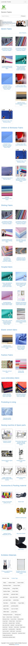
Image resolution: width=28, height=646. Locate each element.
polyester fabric (14, 594)
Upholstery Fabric (21, 633)
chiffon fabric (6, 611)
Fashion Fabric (7, 355)
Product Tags (14, 578)
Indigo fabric (6, 608)
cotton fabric (6, 594)
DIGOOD (17, 644)
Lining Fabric (15, 588)
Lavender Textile (6, 2)
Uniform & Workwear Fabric (12, 128)
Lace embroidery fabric (10, 378)
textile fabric (16, 600)
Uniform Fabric (11, 582)
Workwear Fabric (7, 585)
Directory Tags (5, 578)
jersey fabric (14, 611)
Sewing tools (18, 614)
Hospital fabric (6, 267)
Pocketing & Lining (8, 402)
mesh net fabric (14, 608)
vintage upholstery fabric (7, 635)
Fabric (4, 582)
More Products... (23, 32)
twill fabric (5, 597)
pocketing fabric (14, 606)
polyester (22, 597)
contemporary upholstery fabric (9, 637)
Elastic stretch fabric (9, 330)
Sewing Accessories (8, 614)
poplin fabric (6, 606)
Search (23, 16)
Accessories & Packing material (13, 486)
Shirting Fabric (7, 205)
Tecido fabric (13, 603)
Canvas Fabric (16, 585)
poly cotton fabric (14, 597)
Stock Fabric (15, 591)
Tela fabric (5, 603)
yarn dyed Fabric (7, 600)
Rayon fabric (21, 603)
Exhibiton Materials (8, 555)
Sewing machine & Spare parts (13, 425)
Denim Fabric (6, 29)
